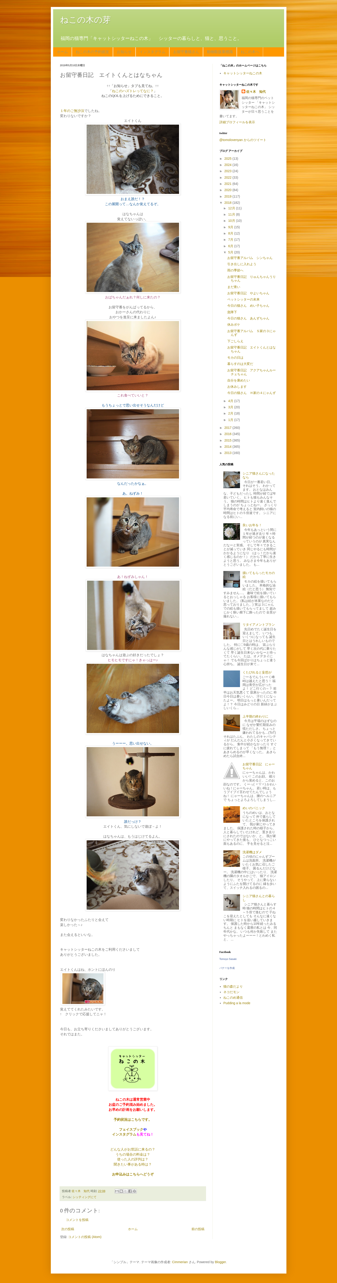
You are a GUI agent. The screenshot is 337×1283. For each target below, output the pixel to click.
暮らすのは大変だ (240, 364)
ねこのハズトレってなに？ (133, 91)
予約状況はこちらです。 (133, 1119)
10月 (232, 220)
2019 (228, 196)
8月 (231, 233)
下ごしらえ (235, 341)
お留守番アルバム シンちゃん (250, 258)
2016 (228, 434)
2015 (228, 440)
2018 (228, 202)
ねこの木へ (250, 52)
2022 (228, 177)
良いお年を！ (252, 525)
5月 (231, 252)
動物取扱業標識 (220, 52)
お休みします (237, 386)
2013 (228, 453)
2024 (228, 165)
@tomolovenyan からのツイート (242, 140)
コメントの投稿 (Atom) (84, 1237)
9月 (231, 227)
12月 (232, 208)
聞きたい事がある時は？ (133, 1164)
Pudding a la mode (236, 1003)
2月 (231, 413)
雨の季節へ (235, 270)
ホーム (62, 52)
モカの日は (235, 357)
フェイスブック (131, 1129)
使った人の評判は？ (132, 1159)
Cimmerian (180, 1262)
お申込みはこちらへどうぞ (133, 1174)
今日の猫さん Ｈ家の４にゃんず (251, 393)
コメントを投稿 (77, 1220)
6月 (231, 246)
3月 (231, 407)
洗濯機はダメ (252, 852)
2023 (228, 171)
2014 (228, 446)
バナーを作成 (227, 968)
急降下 (232, 312)
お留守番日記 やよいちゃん (248, 293)
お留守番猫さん (186, 52)
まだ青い (233, 287)
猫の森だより (233, 986)
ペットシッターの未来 (243, 299)
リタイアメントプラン (259, 624)
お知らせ (124, 52)
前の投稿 (197, 1229)
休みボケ (233, 324)
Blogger (220, 1262)
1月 (231, 420)
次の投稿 (67, 1229)
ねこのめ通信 (233, 997)
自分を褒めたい (238, 380)
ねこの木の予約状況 (92, 52)
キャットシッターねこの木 (242, 73)
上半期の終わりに (255, 716)
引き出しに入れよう (241, 264)
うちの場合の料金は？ (132, 1154)
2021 (228, 184)
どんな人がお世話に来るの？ (132, 1149)
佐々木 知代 (256, 91)
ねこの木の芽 (85, 19)
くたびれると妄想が (257, 672)
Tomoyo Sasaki (228, 959)
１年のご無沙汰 (72, 111)
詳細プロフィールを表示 (237, 122)
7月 (231, 239)
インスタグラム (152, 52)
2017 (228, 428)
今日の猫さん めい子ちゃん (248, 305)
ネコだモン (231, 992)
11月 (232, 214)
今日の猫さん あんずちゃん (248, 318)
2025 (228, 158)
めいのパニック (254, 808)
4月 (231, 401)
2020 (228, 190)
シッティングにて (85, 1197)
